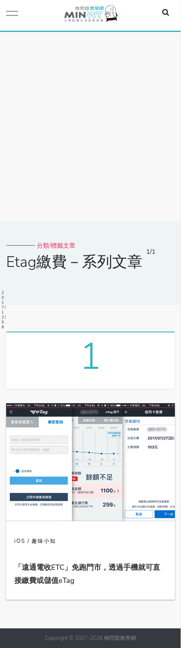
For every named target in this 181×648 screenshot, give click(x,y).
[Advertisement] (90, 126)
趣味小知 (44, 541)
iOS (19, 541)
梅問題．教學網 (90, 15)
